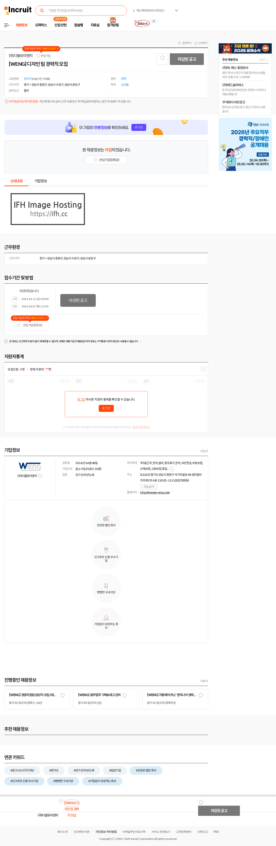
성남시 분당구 (88, 258)
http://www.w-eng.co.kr (155, 492)
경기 (42, 258)
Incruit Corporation (142, 839)
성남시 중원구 (55, 258)
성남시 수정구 (71, 258)
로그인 (81, 399)
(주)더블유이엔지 (20, 55)
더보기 (204, 451)
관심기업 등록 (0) (29, 325)
